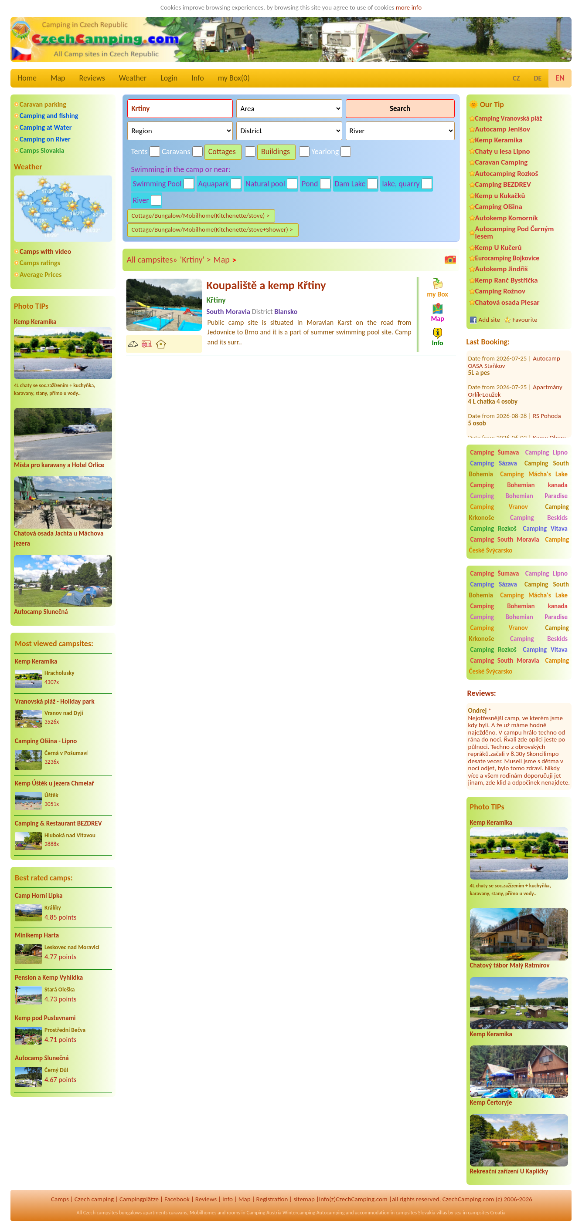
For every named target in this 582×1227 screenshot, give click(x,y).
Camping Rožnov (500, 291)
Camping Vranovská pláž (508, 118)
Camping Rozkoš (493, 529)
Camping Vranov (499, 507)
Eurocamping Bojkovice (507, 258)
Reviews (92, 78)
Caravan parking (43, 104)
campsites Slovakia (416, 1213)
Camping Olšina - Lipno (46, 741)
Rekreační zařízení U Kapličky (509, 1171)
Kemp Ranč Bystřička (506, 280)
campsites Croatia (486, 1213)
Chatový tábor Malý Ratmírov (510, 965)
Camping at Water (45, 127)
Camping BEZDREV (503, 184)
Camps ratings (40, 263)
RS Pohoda (547, 399)
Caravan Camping (501, 162)
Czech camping (94, 1199)
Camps (60, 1199)
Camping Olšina (498, 206)
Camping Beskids (539, 518)
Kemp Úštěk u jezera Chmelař (54, 783)
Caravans (176, 151)
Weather (132, 78)
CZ (516, 78)
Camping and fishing (49, 115)
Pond (310, 184)
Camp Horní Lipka (38, 896)
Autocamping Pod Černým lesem (514, 232)
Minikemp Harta (37, 935)
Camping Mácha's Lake (534, 474)
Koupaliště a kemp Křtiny (266, 285)
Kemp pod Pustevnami (45, 1018)
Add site (489, 320)
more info (409, 7)
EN (560, 78)
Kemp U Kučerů (498, 247)
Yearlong (325, 151)
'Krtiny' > (195, 259)
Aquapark (213, 184)
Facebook (177, 1199)
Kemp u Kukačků (500, 195)
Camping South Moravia (504, 539)
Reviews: (481, 693)
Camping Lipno (546, 452)
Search (400, 108)
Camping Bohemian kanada (519, 485)
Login (168, 78)
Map (58, 78)
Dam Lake (350, 184)
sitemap (304, 1199)
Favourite (525, 320)
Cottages (222, 151)
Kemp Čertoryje (491, 1102)
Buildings (275, 151)
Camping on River (45, 139)
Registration (272, 1199)
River (141, 200)
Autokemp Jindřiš (501, 268)
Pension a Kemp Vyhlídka (49, 977)
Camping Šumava (494, 452)
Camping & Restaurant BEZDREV (58, 823)
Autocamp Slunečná (41, 612)
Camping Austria (264, 1213)
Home (27, 78)
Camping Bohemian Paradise (519, 496)
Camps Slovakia (42, 150)
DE (537, 78)
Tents (139, 151)
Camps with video (45, 251)
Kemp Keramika (35, 322)
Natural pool (265, 184)
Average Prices (40, 274)
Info (197, 78)
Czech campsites (100, 1213)
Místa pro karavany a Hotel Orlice (59, 465)
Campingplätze (139, 1199)
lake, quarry (400, 184)
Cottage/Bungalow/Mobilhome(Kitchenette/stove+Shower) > (212, 229)
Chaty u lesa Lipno (502, 151)
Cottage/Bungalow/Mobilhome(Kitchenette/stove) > (200, 215)
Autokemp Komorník (506, 217)
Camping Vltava (545, 529)
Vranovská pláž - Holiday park (55, 701)
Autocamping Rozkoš (506, 173)
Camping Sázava (493, 463)
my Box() (234, 78)
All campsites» (151, 259)
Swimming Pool (157, 184)
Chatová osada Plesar (507, 302)
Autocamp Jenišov (502, 129)
